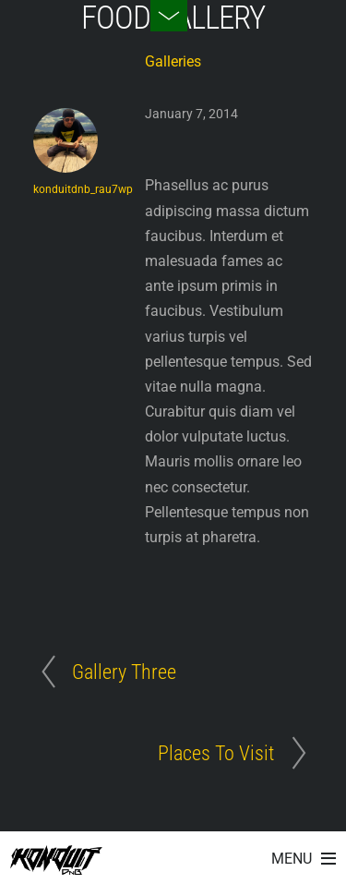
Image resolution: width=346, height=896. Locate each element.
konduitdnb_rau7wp (83, 189)
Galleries (173, 61)
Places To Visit (216, 753)
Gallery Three (124, 672)
